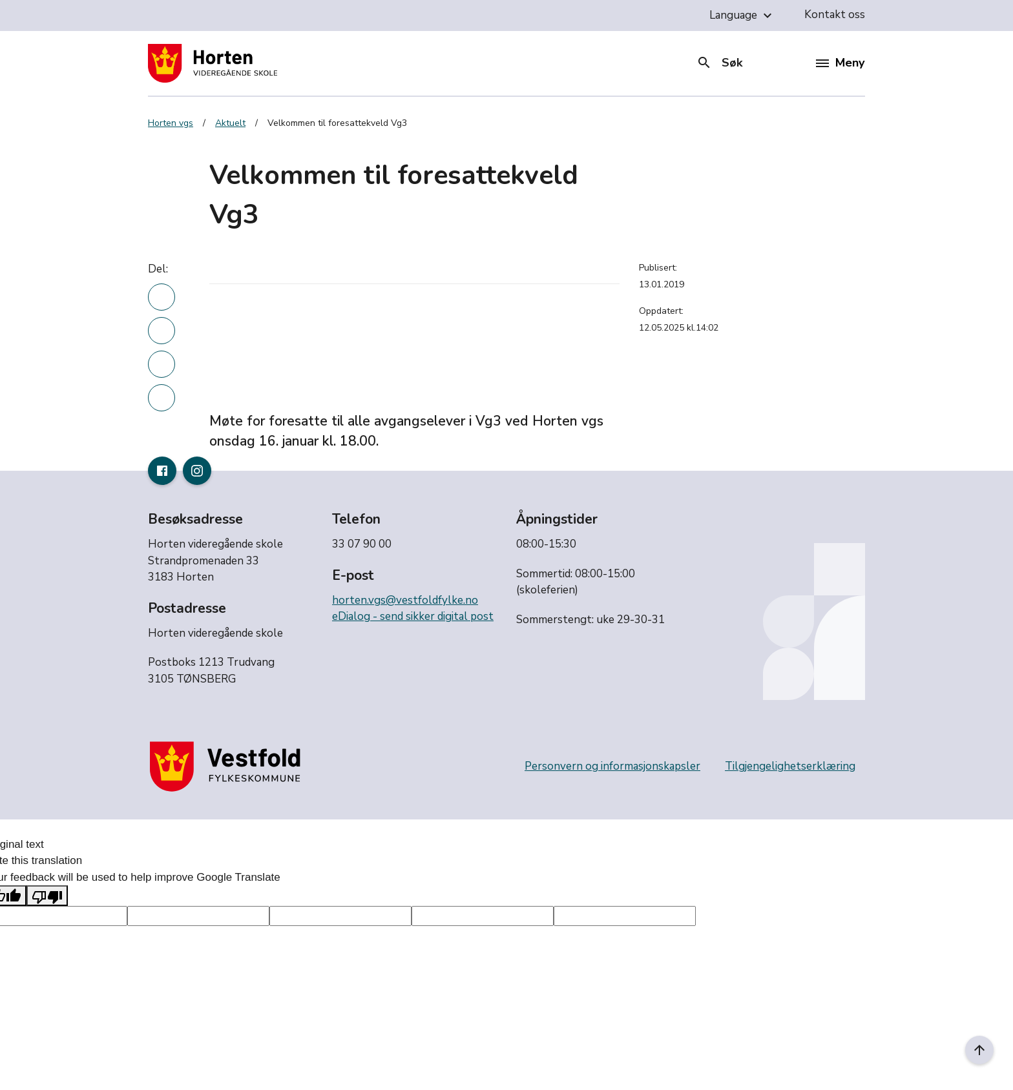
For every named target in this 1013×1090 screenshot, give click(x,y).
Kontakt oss (834, 14)
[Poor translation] (47, 895)
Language (742, 15)
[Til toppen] (979, 1050)
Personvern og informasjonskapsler (612, 766)
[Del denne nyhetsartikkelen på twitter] (161, 364)
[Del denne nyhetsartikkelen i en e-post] (161, 397)
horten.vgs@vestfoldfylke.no (405, 600)
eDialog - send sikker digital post (413, 616)
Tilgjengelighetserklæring (790, 766)
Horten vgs (170, 123)
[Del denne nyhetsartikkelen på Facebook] (161, 330)
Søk (719, 62)
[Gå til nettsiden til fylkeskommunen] (228, 766)
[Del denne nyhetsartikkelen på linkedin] (161, 297)
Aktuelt (230, 123)
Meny (840, 62)
